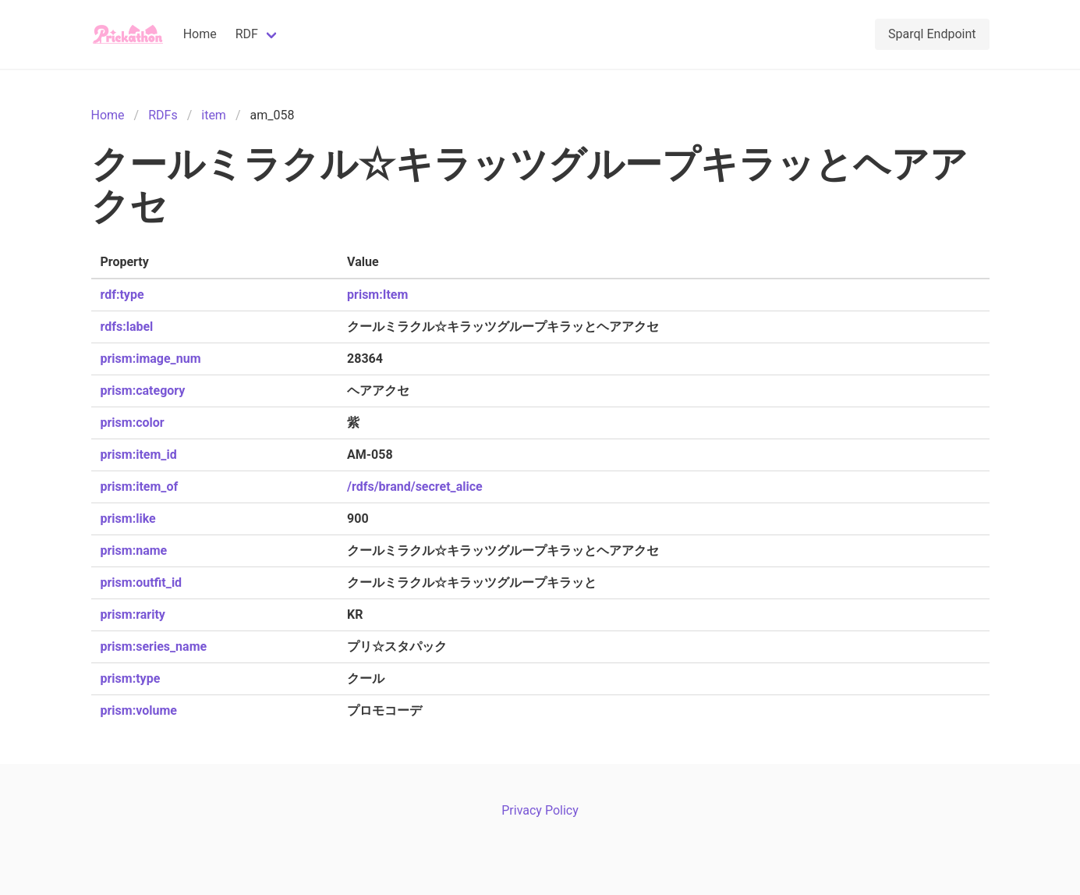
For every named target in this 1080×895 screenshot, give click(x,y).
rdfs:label (127, 326)
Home (200, 34)
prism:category (143, 390)
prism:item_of (140, 486)
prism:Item (377, 294)
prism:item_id (139, 454)
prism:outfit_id (141, 582)
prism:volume (139, 710)
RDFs (162, 115)
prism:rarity (133, 614)
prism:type (131, 678)
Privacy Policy (540, 810)
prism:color (133, 422)
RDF (246, 34)
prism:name (134, 550)
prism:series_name (154, 646)
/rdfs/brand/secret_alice (415, 486)
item (213, 115)
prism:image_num (151, 358)
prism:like (128, 518)
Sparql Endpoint (932, 34)
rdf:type (122, 294)
